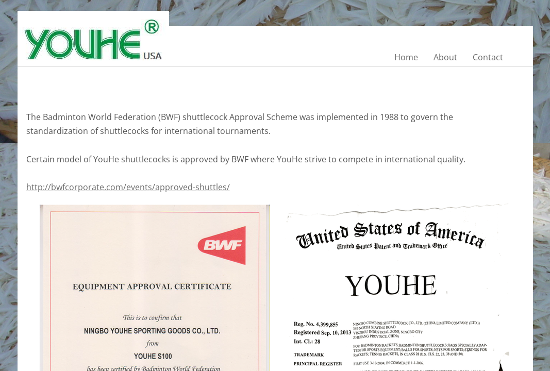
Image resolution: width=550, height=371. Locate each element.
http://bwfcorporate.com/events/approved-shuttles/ (128, 187)
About (445, 57)
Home (406, 57)
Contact (488, 57)
